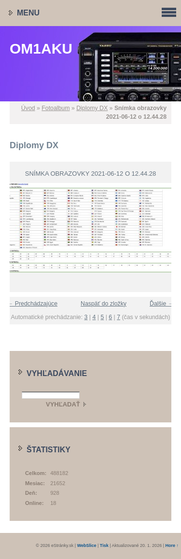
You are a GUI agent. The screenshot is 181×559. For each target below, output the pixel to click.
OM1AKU (41, 48)
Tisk (104, 545)
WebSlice (87, 545)
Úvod (28, 108)
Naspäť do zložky (103, 303)
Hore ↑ (172, 545)
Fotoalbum (56, 108)
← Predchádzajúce (32, 303)
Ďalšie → (162, 303)
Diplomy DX (92, 108)
